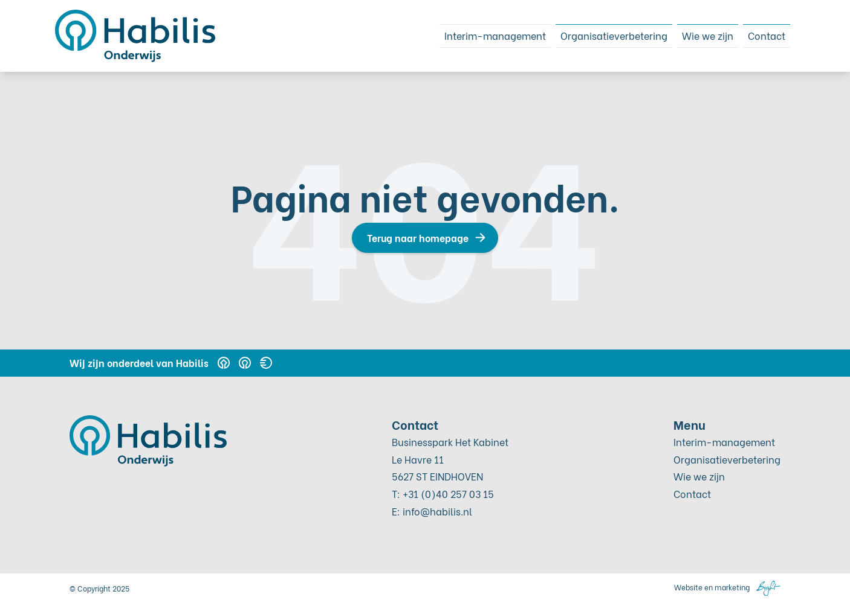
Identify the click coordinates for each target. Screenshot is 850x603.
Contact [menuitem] (763, 35)
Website (688, 587)
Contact (692, 493)
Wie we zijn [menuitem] (698, 35)
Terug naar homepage (418, 237)
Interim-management (724, 441)
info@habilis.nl (437, 511)
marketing (732, 587)
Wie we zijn (699, 476)
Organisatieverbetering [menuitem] (594, 35)
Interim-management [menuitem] (461, 35)
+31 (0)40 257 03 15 (448, 493)
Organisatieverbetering (726, 459)
